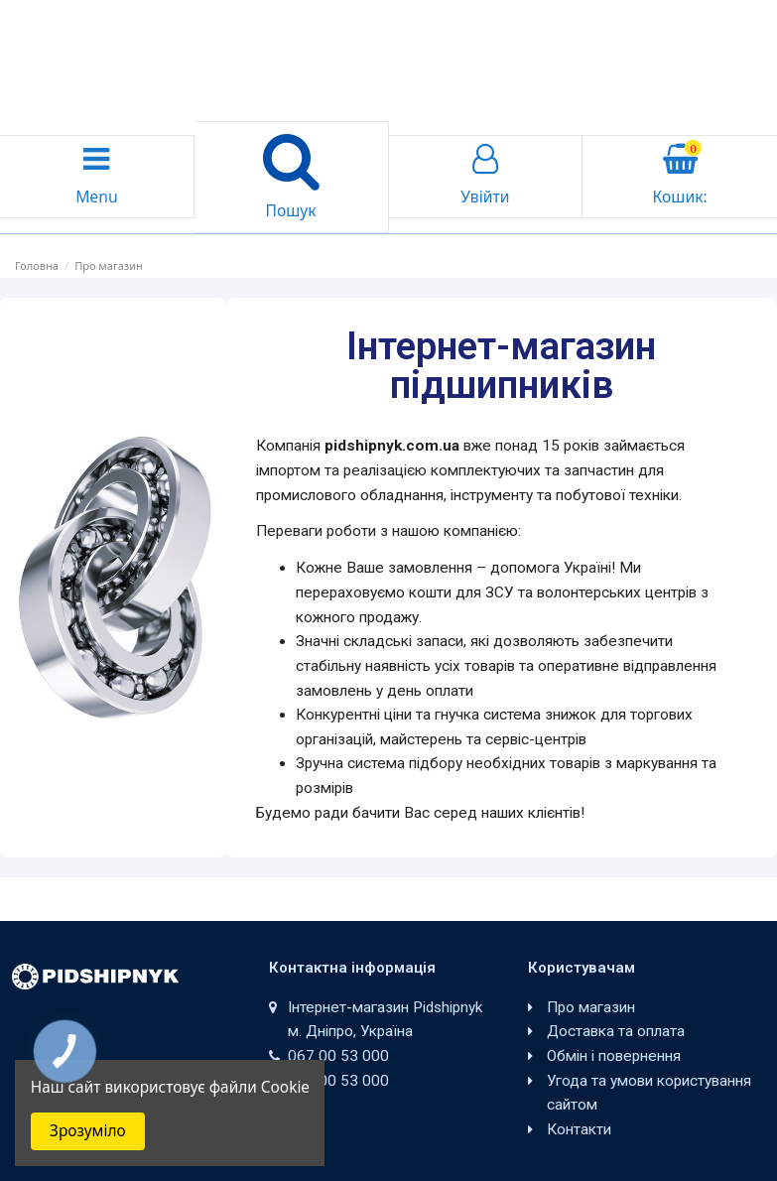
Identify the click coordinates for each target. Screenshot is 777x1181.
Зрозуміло (88, 1130)
